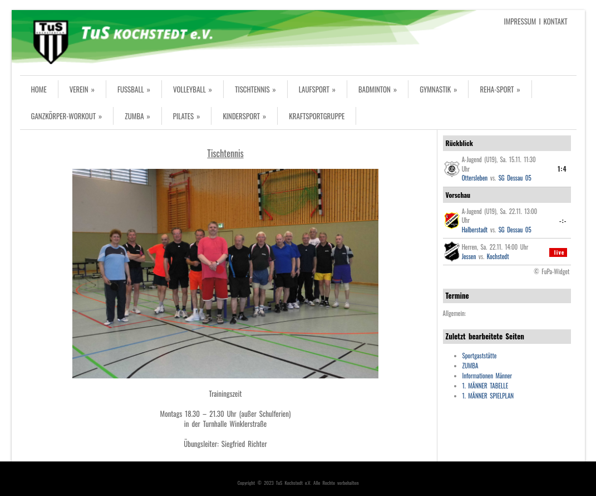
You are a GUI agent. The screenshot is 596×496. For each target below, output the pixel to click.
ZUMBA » (137, 115)
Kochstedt (498, 256)
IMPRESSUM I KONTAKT (536, 21)
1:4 (562, 168)
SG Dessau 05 (515, 177)
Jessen (469, 256)
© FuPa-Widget (551, 271)
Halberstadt (475, 229)
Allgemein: (454, 313)
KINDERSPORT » (244, 115)
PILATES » (186, 115)
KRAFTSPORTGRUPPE (316, 115)
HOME (39, 89)
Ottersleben (475, 177)
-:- (563, 220)
